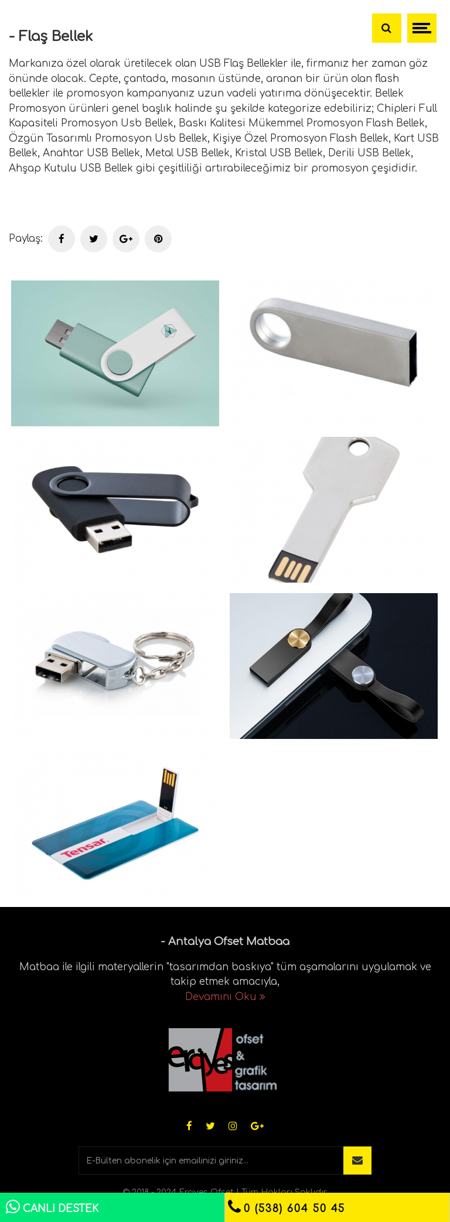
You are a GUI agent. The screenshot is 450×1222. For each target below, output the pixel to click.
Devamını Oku (225, 996)
